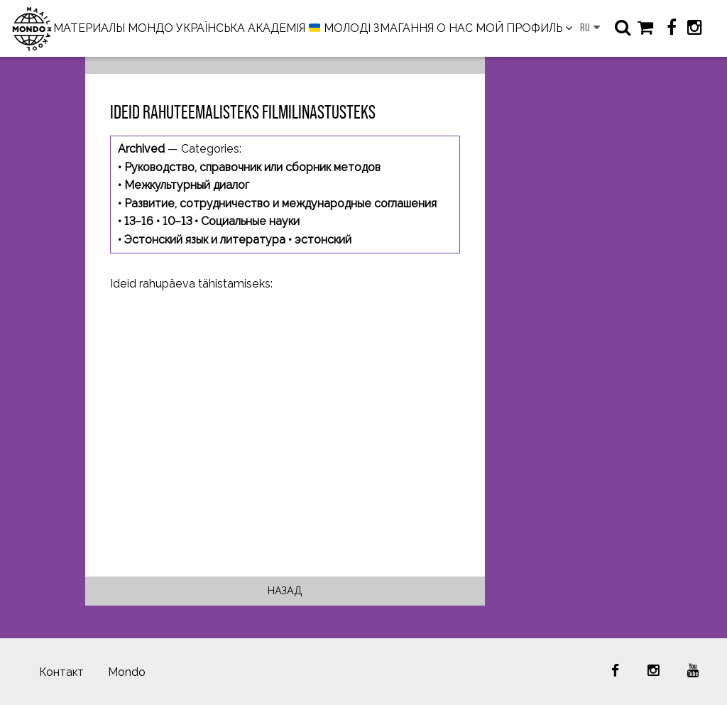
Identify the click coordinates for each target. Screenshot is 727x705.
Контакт (61, 672)
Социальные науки (250, 221)
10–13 (177, 221)
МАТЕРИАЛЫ (89, 28)
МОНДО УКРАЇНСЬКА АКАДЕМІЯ (216, 28)
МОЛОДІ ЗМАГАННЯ (371, 28)
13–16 (138, 221)
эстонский (323, 239)
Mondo (127, 672)
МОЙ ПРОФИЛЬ (519, 28)
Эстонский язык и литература (204, 239)
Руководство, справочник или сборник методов (252, 167)
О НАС (455, 28)
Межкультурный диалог (186, 185)
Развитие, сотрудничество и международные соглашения (280, 203)
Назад (285, 590)
